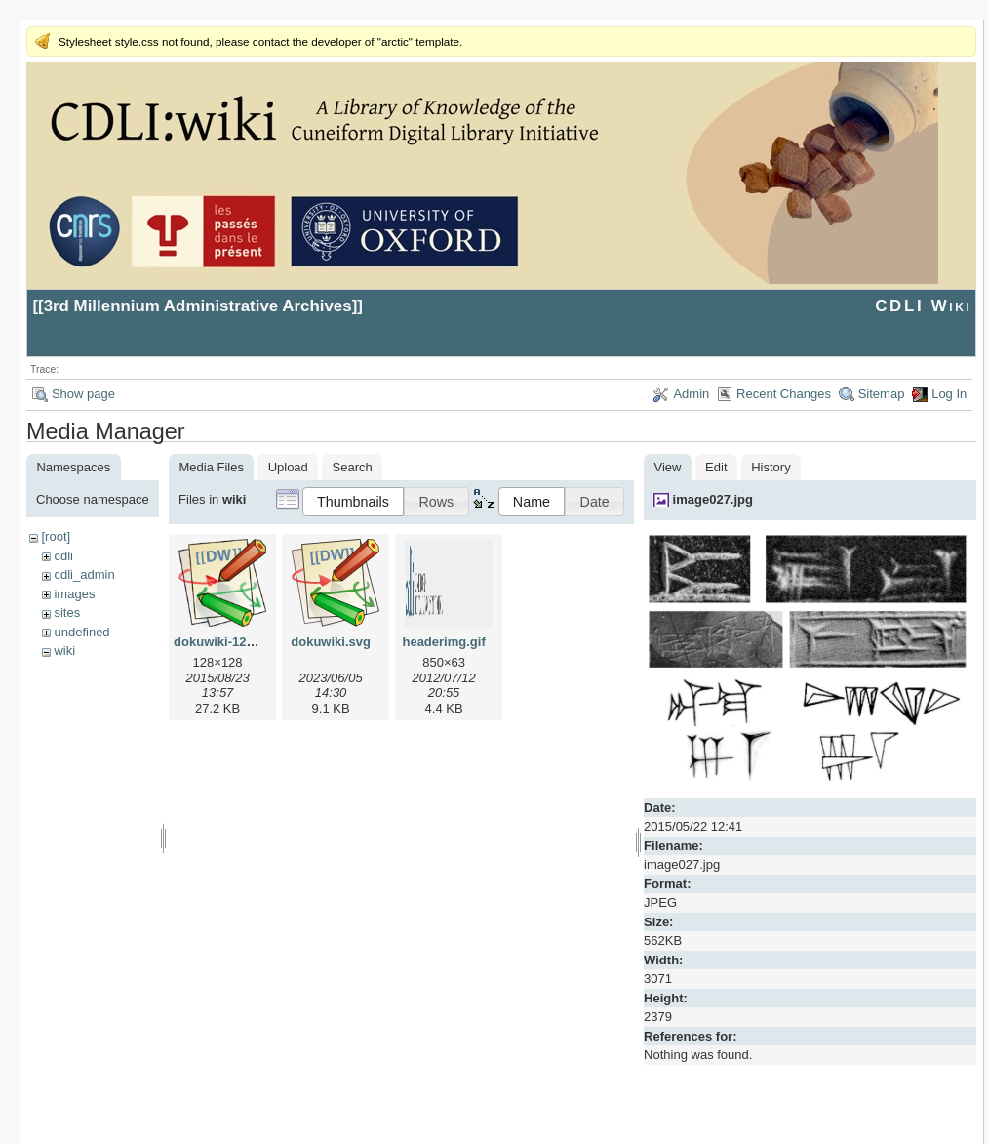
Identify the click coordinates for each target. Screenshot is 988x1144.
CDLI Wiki (923, 306)
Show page (83, 394)
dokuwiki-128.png (227, 641)
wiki (64, 650)
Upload (288, 467)
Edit (716, 467)
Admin (691, 394)
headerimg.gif (443, 641)
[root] (55, 536)
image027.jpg (713, 499)
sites (67, 612)
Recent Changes (783, 394)
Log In (949, 394)
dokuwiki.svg (331, 641)
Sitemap (881, 394)
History (770, 467)
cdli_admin (84, 574)
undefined (81, 632)
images (74, 594)
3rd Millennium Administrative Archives (198, 306)
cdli (63, 556)
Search (353, 467)
